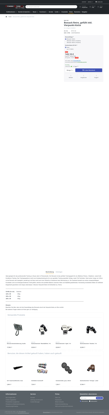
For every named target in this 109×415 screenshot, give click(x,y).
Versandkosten (77, 60)
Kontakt (84, 2)
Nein (68, 47)
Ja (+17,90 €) (70, 49)
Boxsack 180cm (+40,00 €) (74, 42)
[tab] (50, 272)
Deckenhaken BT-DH (70, 45)
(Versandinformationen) (23, 413)
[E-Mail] (88, 398)
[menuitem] (11, 12)
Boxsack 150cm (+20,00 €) (74, 40)
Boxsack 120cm (71, 39)
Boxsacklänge (69, 37)
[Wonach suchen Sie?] (51, 6)
